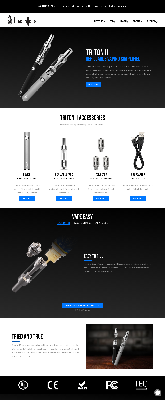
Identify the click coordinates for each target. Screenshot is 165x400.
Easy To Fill (63, 222)
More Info (93, 84)
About (136, 21)
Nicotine (98, 21)
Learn (123, 21)
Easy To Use (101, 222)
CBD (111, 21)
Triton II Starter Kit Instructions (82, 305)
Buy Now (151, 21)
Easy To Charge (82, 222)
